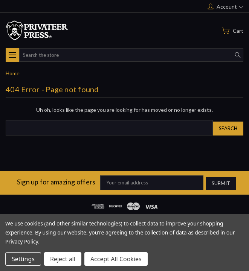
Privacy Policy (21, 241)
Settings (23, 259)
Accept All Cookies (116, 259)
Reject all (62, 259)
